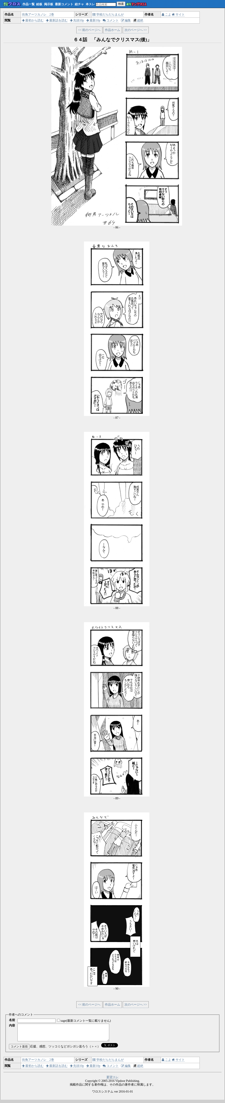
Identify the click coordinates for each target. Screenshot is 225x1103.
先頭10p (77, 20)
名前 (12, 1020)
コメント (111, 20)
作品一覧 (28, 4)
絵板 (39, 4)
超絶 (138, 20)
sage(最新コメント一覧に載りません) (86, 1020)
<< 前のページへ (89, 30)
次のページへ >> (135, 30)
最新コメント (64, 4)
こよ (166, 14)
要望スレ (112, 1080)
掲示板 (48, 4)
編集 (126, 20)
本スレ (90, 4)
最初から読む (33, 20)
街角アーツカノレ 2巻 (38, 14)
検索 (121, 3)
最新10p (93, 20)
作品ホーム (112, 30)
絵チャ (79, 4)
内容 (12, 1025)
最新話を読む (57, 20)
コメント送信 (19, 1049)
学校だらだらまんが (108, 14)
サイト (178, 14)
